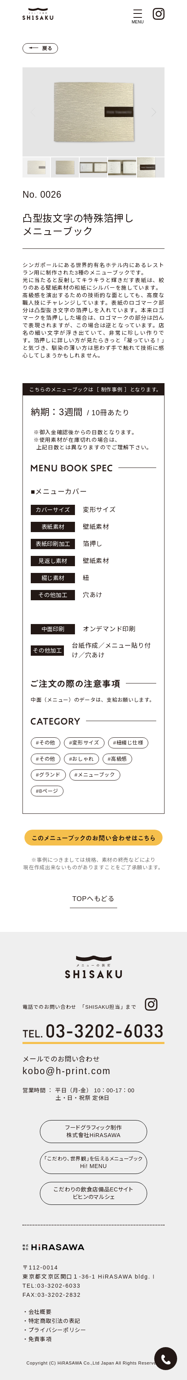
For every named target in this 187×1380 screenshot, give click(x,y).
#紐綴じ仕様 (128, 743)
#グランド (48, 775)
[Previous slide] (32, 112)
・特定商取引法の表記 (51, 1321)
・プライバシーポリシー (54, 1330)
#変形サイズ (84, 743)
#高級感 (117, 759)
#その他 (45, 743)
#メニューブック (95, 775)
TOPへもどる (93, 899)
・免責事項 (37, 1339)
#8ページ (47, 791)
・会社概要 (37, 1312)
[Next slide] (154, 112)
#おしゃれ (81, 759)
